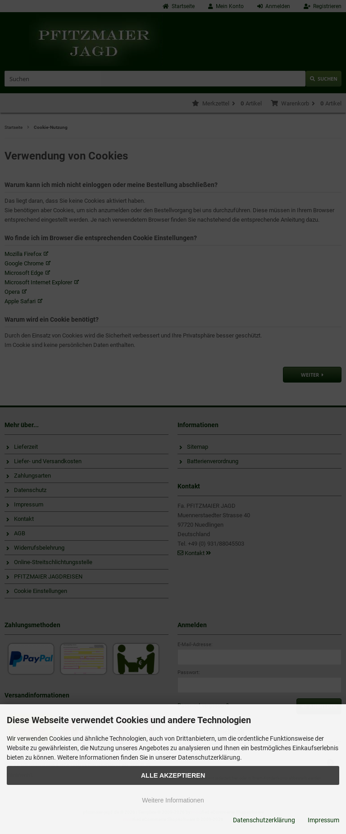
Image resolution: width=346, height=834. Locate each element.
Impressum (323, 820)
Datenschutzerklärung (264, 820)
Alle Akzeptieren (173, 775)
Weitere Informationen (173, 800)
